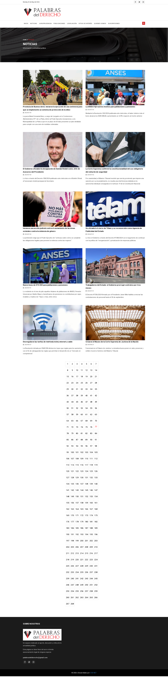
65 (73, 427)
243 (89, 593)
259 (100, 606)
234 (78, 586)
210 (100, 559)
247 (73, 599)
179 (84, 533)
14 (100, 374)
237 (94, 586)
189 (100, 540)
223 (94, 573)
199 (78, 553)
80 (79, 440)
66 (79, 427)
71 (68, 434)
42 (100, 400)
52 (79, 414)
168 (100, 520)
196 (100, 546)
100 (73, 460)
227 (78, 579)
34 (95, 394)
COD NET (93, 688)
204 (68, 559)
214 (84, 566)
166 (89, 520)
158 (84, 513)
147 (100, 500)
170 (73, 526)
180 (89, 533)
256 (84, 606)
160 (94, 513)
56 (100, 414)
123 (84, 480)
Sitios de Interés (85, 23)
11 (84, 374)
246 (68, 599)
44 (73, 407)
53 (84, 414)
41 (95, 400)
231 (100, 579)
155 (68, 513)
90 (95, 447)
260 (68, 613)
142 (73, 500)
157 (78, 513)
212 (73, 566)
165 (84, 520)
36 (68, 400)
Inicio (26, 23)
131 (89, 487)
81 (84, 440)
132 (94, 487)
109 (84, 467)
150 (78, 506)
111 (94, 467)
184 (73, 540)
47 (89, 407)
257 (89, 606)
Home (25, 40)
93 (73, 453)
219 (73, 573)
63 (100, 420)
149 (73, 506)
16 (73, 381)
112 (100, 467)
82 (89, 440)
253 (68, 606)
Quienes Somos (100, 23)
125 (94, 480)
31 (79, 394)
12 (89, 374)
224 (100, 573)
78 (68, 440)
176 (68, 533)
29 (68, 394)
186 (84, 540)
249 (84, 599)
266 (100, 613)
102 (84, 460)
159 (89, 513)
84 (100, 440)
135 (73, 493)
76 (95, 434)
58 (73, 420)
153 (94, 506)
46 (84, 407)
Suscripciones (114, 23)
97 (95, 453)
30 (73, 394)
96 (89, 453)
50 (68, 414)
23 (73, 387)
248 (78, 599)
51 (73, 414)
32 (84, 394)
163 (73, 520)
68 (89, 427)
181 (94, 533)
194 (89, 546)
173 (89, 526)
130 (84, 487)
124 (89, 480)
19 (89, 381)
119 (100, 473)
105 (100, 460)
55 (95, 414)
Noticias (33, 23)
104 (94, 460)
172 (84, 526)
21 (100, 381)
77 (100, 433)
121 (73, 480)
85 (68, 447)
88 (84, 447)
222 (89, 573)
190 (68, 546)
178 (78, 533)
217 (100, 566)
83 (95, 440)
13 (95, 374)
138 (89, 493)
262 (78, 613)
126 (100, 480)
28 (100, 387)
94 (79, 453)
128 (73, 487)
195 (94, 546)
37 (73, 400)
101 (78, 460)
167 (94, 520)
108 (78, 467)
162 (68, 520)
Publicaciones (59, 23)
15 (68, 381)
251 (94, 599)
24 (79, 387)
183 (68, 540)
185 (78, 540)
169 (68, 526)
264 (89, 613)
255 (78, 606)
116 (84, 473)
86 (73, 447)
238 (100, 586)
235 (84, 586)
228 (84, 579)
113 (68, 473)
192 (78, 546)
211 (68, 566)
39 (84, 400)
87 (79, 447)
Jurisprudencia (45, 23)
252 (100, 599)
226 (73, 579)
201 (89, 553)
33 (89, 394)
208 (89, 559)
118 (94, 473)
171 (78, 526)
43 (68, 407)
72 (73, 434)
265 (94, 613)
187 (89, 540)
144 (84, 500)
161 (100, 513)
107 (73, 467)
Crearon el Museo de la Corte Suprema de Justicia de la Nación (114, 345)
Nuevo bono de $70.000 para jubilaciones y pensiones (46, 287)
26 (89, 387)
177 (73, 533)
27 (95, 387)
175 (100, 526)
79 (73, 440)
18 (84, 381)
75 (89, 434)
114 (73, 473)
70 (100, 427)
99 (68, 460)
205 (73, 559)
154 (100, 506)
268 (73, 619)
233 (73, 586)
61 (89, 420)
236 (89, 586)
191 (73, 546)
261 (73, 613)
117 (89, 473)
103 (89, 460)
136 (78, 493)
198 (73, 553)
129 (78, 487)
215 (89, 566)
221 (84, 573)
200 (84, 553)
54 (89, 414)
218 (68, 573)
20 (95, 381)
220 (78, 573)
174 (94, 526)
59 (79, 420)
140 (100, 493)
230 (94, 579)
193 (84, 546)
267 (68, 619)
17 (79, 381)
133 (100, 487)
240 (73, 593)
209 (94, 559)
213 (78, 566)
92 (68, 453)
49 (100, 407)
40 (89, 400)
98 (100, 453)
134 (68, 493)
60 (84, 420)
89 (89, 447)
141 (68, 500)
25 (84, 387)
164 (78, 520)
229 (89, 579)
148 (68, 506)
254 (73, 606)
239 (68, 593)
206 (78, 559)
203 (100, 553)
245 (100, 593)
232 (68, 586)
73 (79, 434)
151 (84, 506)
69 (95, 427)
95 (84, 453)
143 (78, 500)
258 (94, 606)
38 (79, 400)
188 (94, 540)
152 (89, 506)
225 (68, 579)
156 (73, 513)
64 (68, 427)
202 (94, 553)
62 (95, 420)
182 (100, 533)
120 (68, 480)
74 (84, 434)
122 (78, 480)
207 (84, 559)
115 (78, 473)
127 (68, 487)
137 (84, 493)
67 (84, 427)
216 (94, 566)
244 (94, 593)
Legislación (72, 23)
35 (100, 394)
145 (89, 500)
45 (79, 407)
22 (68, 387)
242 (84, 593)
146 (94, 500)
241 (78, 593)
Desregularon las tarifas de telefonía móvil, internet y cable (49, 345)
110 (89, 467)
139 (94, 493)
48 (95, 407)
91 (100, 447)
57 (68, 420)
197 (68, 553)
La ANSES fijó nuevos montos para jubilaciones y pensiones (112, 107)
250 (89, 599)
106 (68, 467)
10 (79, 374)
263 (84, 613)
